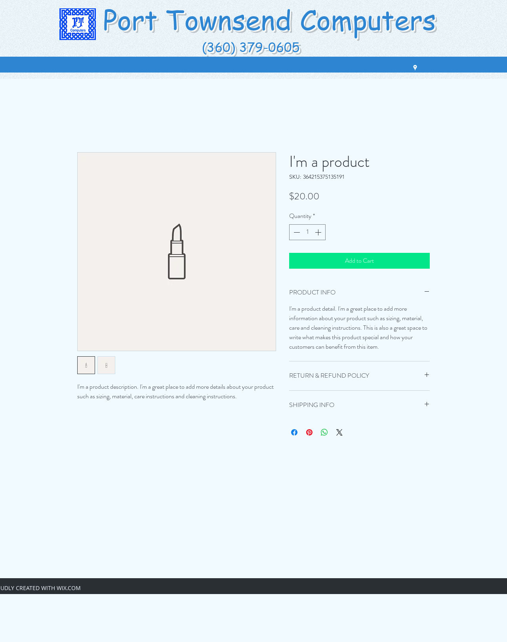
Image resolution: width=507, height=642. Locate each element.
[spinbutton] (307, 232)
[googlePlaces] (415, 68)
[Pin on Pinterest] (309, 432)
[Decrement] (295, 232)
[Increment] (318, 232)
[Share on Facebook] (294, 432)
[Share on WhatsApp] (324, 432)
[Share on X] (339, 432)
